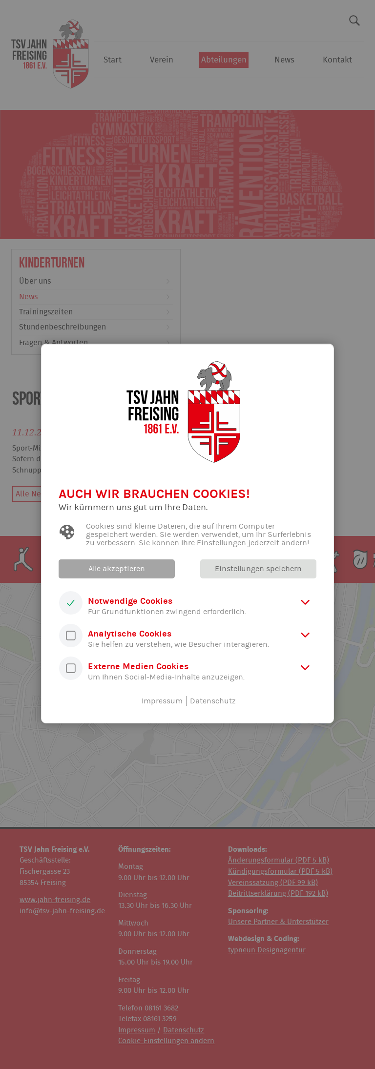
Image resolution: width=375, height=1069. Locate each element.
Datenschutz (213, 701)
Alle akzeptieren (116, 568)
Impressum (162, 701)
